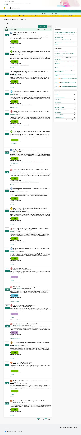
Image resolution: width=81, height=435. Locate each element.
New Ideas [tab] (16, 29)
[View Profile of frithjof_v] (14, 151)
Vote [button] (7, 35)
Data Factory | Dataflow (15, 64)
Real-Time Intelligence (14, 163)
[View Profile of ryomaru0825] (57, 70)
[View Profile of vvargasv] (15, 74)
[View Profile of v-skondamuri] (16, 345)
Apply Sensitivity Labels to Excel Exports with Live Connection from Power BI (31, 381)
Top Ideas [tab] (11, 29)
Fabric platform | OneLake (24, 64)
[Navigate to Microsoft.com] (7, 8)
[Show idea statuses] (47, 29)
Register (63, 10)
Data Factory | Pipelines (59, 107)
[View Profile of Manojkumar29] (16, 54)
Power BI (12, 44)
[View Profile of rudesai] (56, 51)
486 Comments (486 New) (15, 319)
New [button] (15, 41)
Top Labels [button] (57, 91)
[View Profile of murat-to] (14, 132)
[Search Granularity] (45, 13)
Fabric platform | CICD (21, 241)
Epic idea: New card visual (20, 268)
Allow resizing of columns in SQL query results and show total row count (31, 112)
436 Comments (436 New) (15, 338)
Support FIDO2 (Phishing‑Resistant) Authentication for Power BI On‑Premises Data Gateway (30, 209)
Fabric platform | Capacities (15, 161)
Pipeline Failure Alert (59, 37)
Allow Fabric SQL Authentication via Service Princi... (64, 34)
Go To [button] (75, 10)
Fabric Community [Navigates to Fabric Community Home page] (15, 8)
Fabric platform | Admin (15, 84)
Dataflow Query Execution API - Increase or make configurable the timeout (31, 92)
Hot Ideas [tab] (6, 29)
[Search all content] (63, 13)
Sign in (67, 10)
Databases (19, 124)
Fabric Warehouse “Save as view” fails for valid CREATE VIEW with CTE (31, 131)
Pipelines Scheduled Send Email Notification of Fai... (64, 42)
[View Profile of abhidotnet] (12, 231)
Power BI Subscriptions (63, 51)
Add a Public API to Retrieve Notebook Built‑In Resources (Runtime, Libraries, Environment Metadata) (31, 229)
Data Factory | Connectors (60, 97)
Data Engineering (14, 104)
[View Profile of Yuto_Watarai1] (16, 191)
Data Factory (57, 104)
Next (75, 119)
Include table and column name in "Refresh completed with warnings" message (32, 189)
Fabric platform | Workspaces (38, 161)
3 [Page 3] (43, 419)
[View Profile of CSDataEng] (12, 94)
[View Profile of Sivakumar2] (12, 251)
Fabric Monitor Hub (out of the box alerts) (63, 39)
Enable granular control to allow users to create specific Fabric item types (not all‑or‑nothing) (31, 72)
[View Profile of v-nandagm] (16, 383)
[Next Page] (51, 418)
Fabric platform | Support (34, 181)
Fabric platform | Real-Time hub (26, 161)
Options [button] (49, 26)
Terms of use (69, 427)
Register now (73, 15)
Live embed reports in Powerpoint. (22, 362)
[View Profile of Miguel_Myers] (19, 269)
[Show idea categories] (40, 29)
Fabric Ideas (23, 19)
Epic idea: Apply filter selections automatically (25, 324)
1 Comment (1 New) (14, 107)
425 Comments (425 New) (15, 282)
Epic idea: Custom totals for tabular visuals (24, 305)
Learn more (6, 4)
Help (71, 10)
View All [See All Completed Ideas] (56, 44)
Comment (12, 47)
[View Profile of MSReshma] (18, 363)
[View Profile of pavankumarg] (16, 211)
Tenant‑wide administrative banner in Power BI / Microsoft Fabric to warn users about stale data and (31, 343)
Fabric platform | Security (24, 181)
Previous (68, 119)
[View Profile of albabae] (56, 66)
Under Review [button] (15, 295)
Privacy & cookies (63, 427)
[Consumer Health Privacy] (18, 431)
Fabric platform (29, 104)
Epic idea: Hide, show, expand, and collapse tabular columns (29, 287)
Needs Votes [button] (14, 277)
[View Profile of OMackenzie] (12, 114)
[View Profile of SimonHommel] (57, 53)
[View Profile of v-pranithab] (19, 34)
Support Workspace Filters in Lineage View (24, 32)
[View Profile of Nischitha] (18, 402)
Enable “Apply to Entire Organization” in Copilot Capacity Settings (30, 169)
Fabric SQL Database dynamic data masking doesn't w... (65, 32)
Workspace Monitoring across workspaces (24, 150)
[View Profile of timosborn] (57, 74)
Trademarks (75, 427)
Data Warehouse (13, 124)
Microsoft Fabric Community (11, 19)
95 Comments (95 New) (14, 301)
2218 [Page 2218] (49, 419)
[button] (42, 26)
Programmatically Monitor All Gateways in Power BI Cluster (29, 401)
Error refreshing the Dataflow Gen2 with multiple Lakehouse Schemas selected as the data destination (31, 52)
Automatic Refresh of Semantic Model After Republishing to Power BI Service (31, 249)
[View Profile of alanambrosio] (15, 171)
